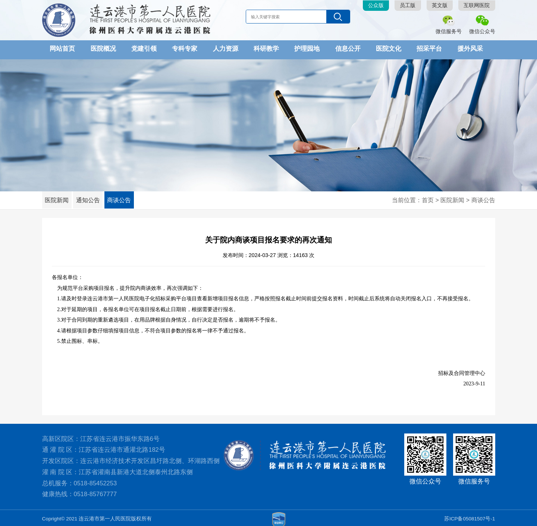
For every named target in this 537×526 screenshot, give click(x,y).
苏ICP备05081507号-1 (469, 516)
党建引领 (144, 48)
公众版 (376, 5)
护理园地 (307, 48)
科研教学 (266, 48)
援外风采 (470, 48)
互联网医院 (477, 5)
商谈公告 (129, 197)
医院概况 (103, 48)
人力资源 (225, 48)
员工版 (407, 5)
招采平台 (429, 48)
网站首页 (62, 48)
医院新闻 (59, 197)
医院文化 (388, 48)
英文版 (440, 5)
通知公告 (94, 197)
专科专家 (184, 48)
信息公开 (348, 48)
